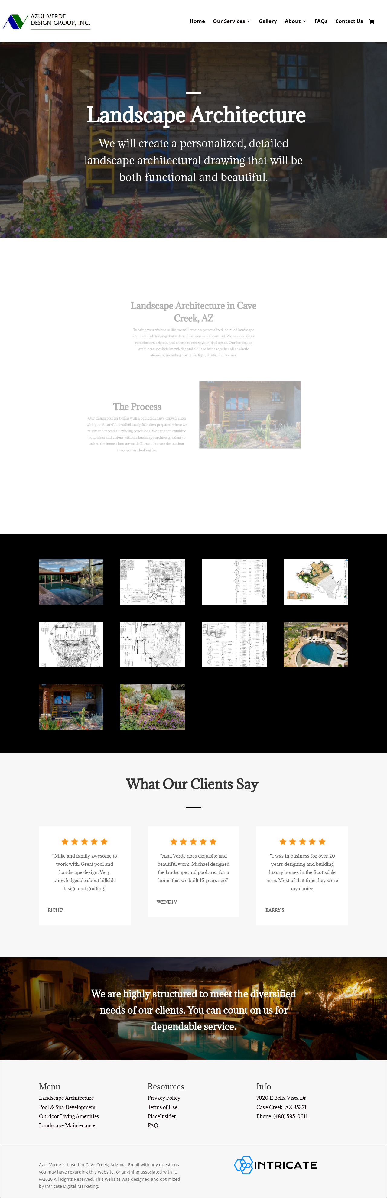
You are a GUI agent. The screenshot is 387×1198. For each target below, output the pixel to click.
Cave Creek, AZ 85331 (281, 1107)
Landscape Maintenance (67, 1125)
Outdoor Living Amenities (69, 1116)
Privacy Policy (164, 1098)
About (293, 21)
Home (197, 21)
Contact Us (349, 21)
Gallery (268, 21)
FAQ (153, 1125)
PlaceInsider (162, 1116)
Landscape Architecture (66, 1098)
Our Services (229, 21)
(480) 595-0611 (290, 1116)
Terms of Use (162, 1107)
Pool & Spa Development (67, 1107)
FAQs (320, 21)
